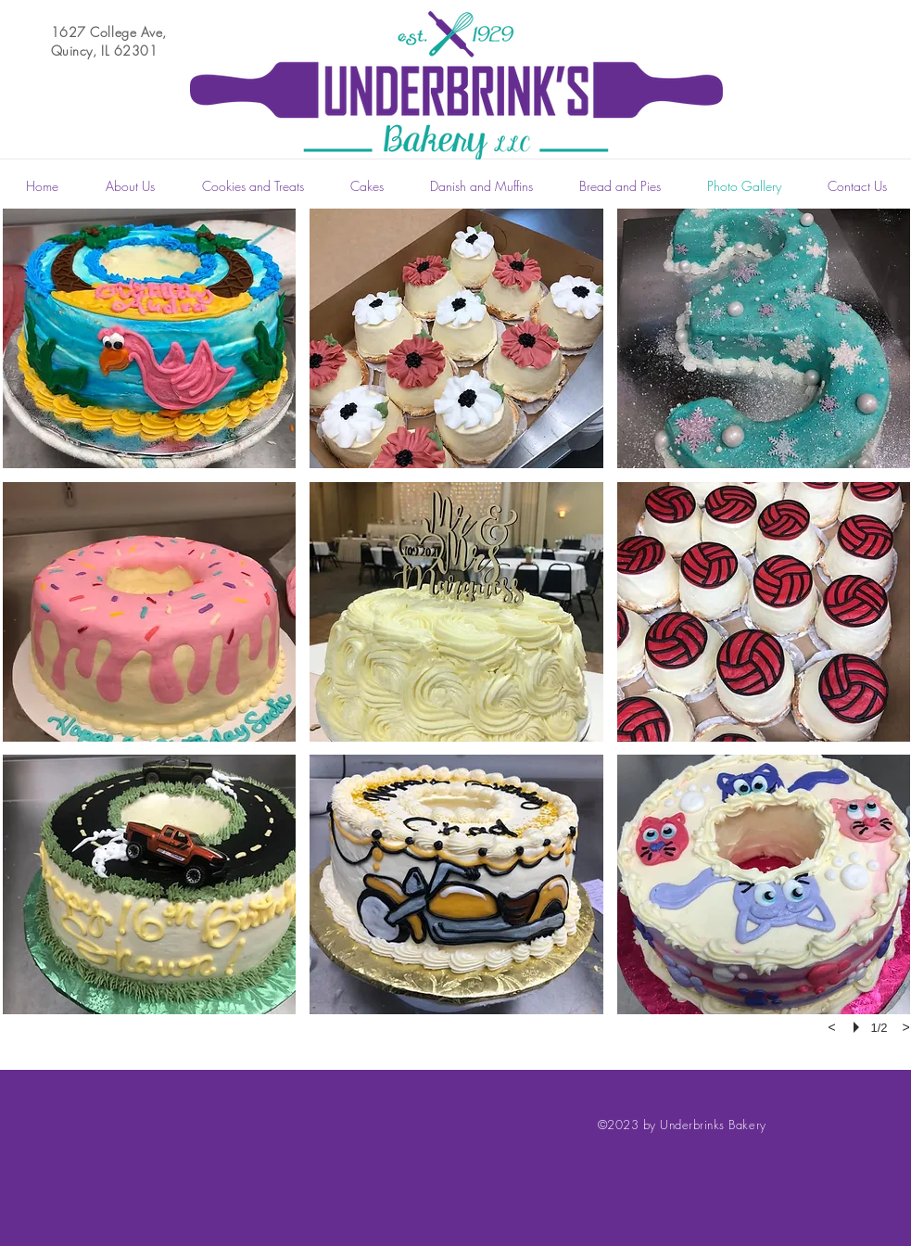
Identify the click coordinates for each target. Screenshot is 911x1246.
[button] (150, 338)
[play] (859, 1027)
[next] (906, 1027)
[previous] (832, 1027)
